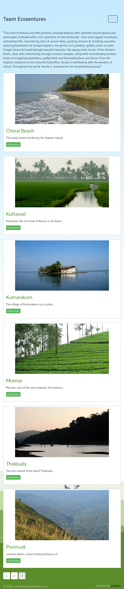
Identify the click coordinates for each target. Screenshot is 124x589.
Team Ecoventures (24, 19)
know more (13, 144)
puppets (116, 586)
